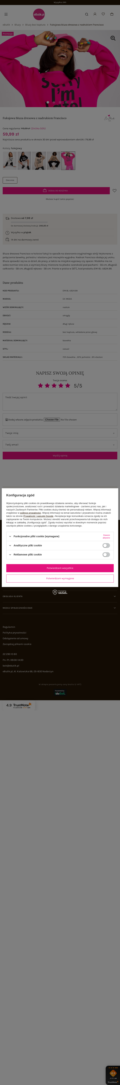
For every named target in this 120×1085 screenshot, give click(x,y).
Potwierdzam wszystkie (60, 568)
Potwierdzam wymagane (60, 578)
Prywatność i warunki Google (38, 516)
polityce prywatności (30, 512)
